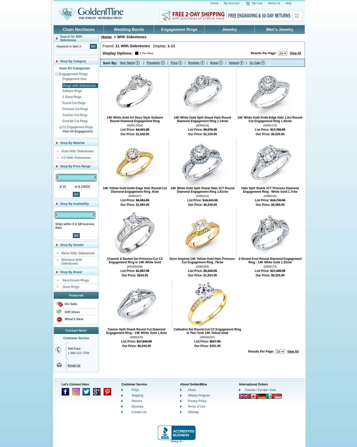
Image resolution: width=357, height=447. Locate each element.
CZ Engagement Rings (77, 127)
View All (295, 53)
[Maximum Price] (86, 186)
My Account (231, 3)
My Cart (257, 3)
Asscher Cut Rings (74, 115)
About (192, 390)
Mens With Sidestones (78, 253)
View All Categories (74, 68)
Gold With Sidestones (77, 151)
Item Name (127, 63)
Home (214, 3)
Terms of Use (197, 406)
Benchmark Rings (76, 280)
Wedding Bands (129, 29)
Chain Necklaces (79, 29)
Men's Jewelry (279, 29)
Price (174, 63)
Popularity (153, 63)
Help (288, 3)
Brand (214, 63)
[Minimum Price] (68, 186)
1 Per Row (146, 53)
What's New (74, 319)
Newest (234, 63)
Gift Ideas (72, 312)
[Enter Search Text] (72, 46)
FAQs (135, 390)
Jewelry (229, 29)
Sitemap (193, 412)
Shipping (137, 395)
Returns (136, 401)
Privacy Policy (197, 401)
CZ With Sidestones (76, 158)
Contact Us (138, 412)
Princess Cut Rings (75, 109)
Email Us (74, 365)
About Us (274, 3)
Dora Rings (71, 287)
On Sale (71, 304)
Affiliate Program (199, 395)
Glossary (137, 406)
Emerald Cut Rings (75, 121)
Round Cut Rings (73, 103)
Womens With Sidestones (71, 261)
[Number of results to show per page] (282, 53)
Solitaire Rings (72, 91)
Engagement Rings (179, 29)
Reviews (193, 63)
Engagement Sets (74, 79)
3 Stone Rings (71, 97)
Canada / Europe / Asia (260, 390)
